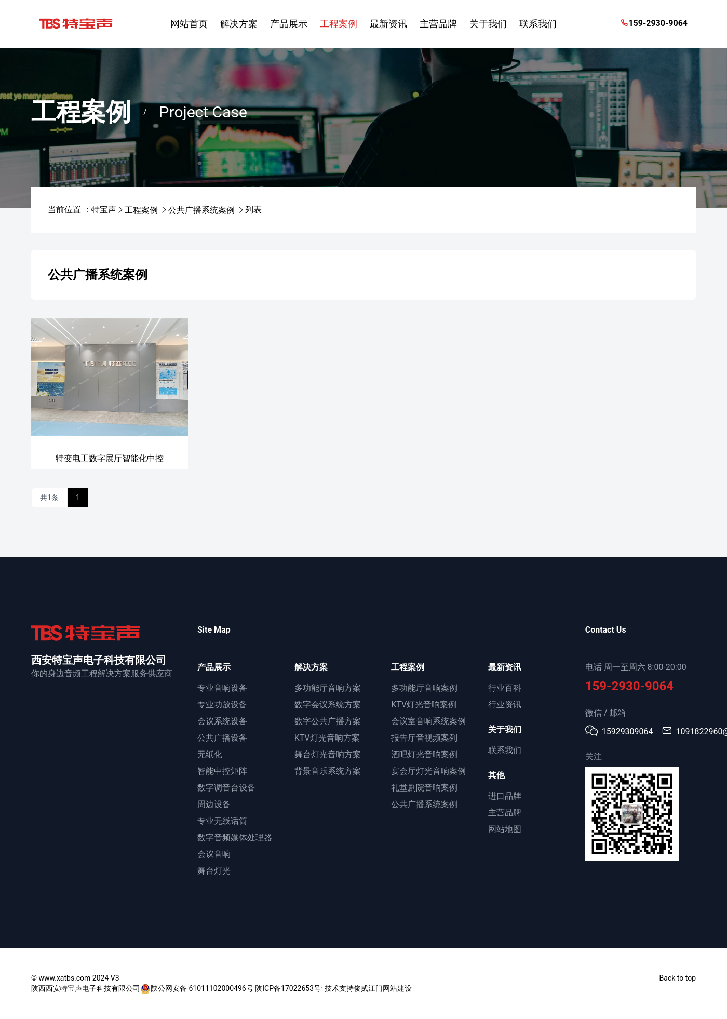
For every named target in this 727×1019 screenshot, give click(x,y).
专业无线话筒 (222, 821)
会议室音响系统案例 (428, 721)
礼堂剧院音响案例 (424, 788)
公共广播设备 (222, 738)
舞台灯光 (214, 871)
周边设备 (214, 804)
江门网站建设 (390, 988)
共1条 (49, 497)
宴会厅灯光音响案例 (428, 771)
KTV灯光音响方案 (327, 738)
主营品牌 (504, 812)
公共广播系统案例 (201, 210)
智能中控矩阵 (222, 771)
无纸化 (209, 754)
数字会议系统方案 (327, 704)
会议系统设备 (222, 721)
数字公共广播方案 (327, 721)
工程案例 (141, 210)
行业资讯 (504, 704)
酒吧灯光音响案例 (424, 754)
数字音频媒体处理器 (234, 837)
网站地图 (504, 829)
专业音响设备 (222, 688)
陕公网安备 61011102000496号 (196, 989)
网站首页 (189, 23)
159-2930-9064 (654, 23)
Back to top (677, 978)
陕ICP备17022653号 (288, 988)
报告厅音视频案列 (424, 738)
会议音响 (214, 854)
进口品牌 (504, 796)
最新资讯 (504, 667)
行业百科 (504, 688)
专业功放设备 (222, 704)
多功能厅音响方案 (327, 688)
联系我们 (504, 750)
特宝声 (103, 209)
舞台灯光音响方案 (327, 754)
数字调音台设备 (226, 788)
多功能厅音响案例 (424, 688)
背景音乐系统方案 (327, 771)
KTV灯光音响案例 (423, 704)
